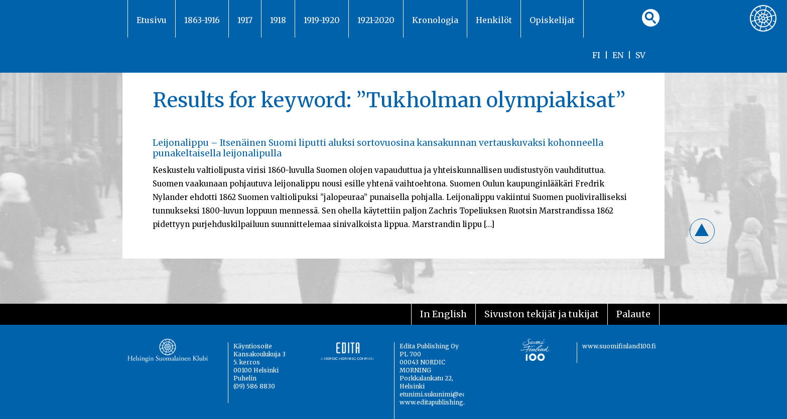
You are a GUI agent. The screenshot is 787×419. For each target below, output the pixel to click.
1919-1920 (322, 20)
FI (596, 55)
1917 (244, 20)
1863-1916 (202, 20)
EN (617, 55)
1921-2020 (376, 20)
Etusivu (152, 20)
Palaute (633, 314)
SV (640, 55)
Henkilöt (494, 20)
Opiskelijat (552, 20)
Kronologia (435, 20)
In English (443, 314)
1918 (278, 20)
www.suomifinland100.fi (619, 346)
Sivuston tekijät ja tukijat (541, 314)
